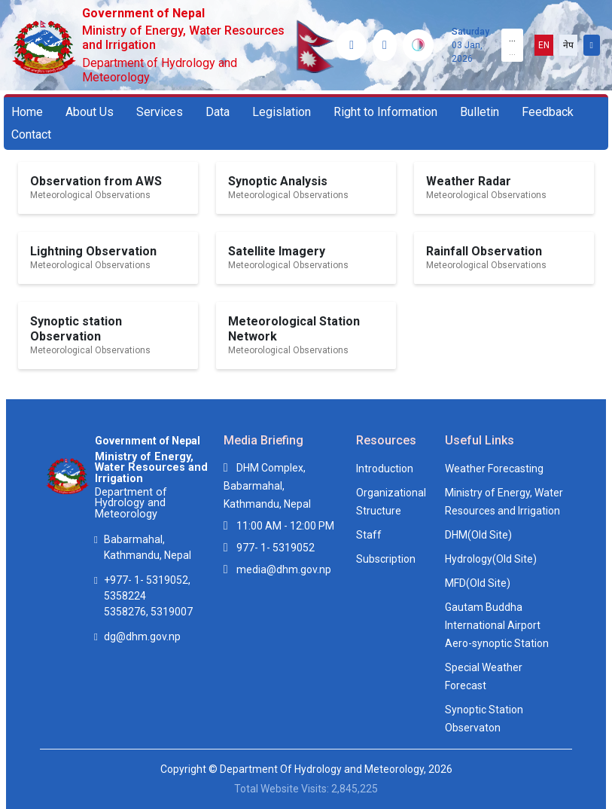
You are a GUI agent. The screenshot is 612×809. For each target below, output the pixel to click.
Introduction (384, 469)
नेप (568, 45)
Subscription (386, 559)
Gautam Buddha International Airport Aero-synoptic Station (497, 625)
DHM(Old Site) (478, 535)
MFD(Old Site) (477, 583)
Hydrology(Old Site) (491, 559)
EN (544, 45)
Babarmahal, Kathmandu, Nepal (147, 547)
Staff (369, 535)
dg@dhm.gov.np (142, 636)
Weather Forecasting (494, 469)
